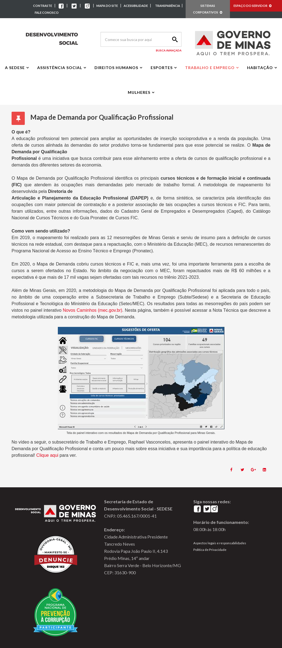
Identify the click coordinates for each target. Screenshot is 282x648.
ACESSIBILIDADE (136, 5)
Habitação (260, 67)
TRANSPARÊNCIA (167, 5)
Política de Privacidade (209, 550)
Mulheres (139, 92)
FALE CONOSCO (47, 12)
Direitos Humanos (116, 67)
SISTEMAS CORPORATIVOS (207, 9)
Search (174, 39)
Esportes (162, 67)
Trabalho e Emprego (210, 67)
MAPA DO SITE (107, 5)
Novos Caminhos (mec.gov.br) (92, 310)
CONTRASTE (42, 5)
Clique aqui (48, 455)
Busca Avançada (168, 50)
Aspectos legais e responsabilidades (219, 543)
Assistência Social (59, 67)
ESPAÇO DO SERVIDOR (253, 5)
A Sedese (15, 67)
